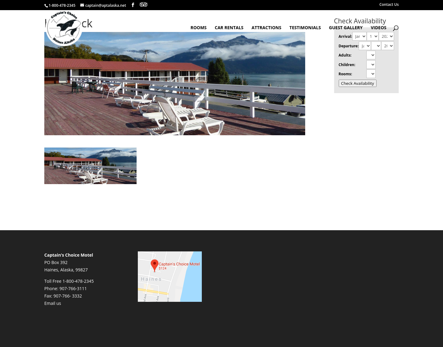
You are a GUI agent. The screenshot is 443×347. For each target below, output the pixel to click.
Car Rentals (229, 28)
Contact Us (389, 5)
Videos (378, 28)
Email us (52, 303)
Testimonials (305, 28)
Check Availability (357, 83)
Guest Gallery (345, 28)
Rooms (198, 28)
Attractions (266, 28)
